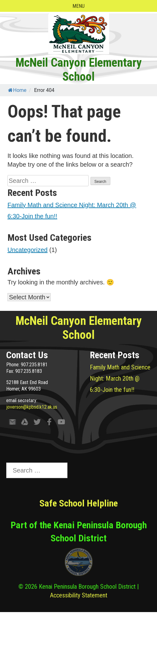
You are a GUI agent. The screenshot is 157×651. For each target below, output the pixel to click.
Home (17, 90)
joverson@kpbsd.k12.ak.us (31, 407)
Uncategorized (27, 249)
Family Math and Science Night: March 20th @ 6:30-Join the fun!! (120, 378)
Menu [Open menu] (78, 6)
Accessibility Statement (78, 595)
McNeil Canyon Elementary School (79, 70)
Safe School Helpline (78, 503)
